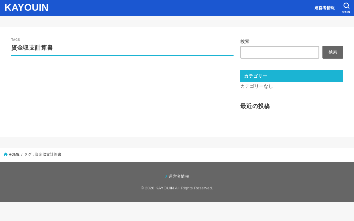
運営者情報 (324, 8)
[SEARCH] (346, 8)
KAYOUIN (27, 7)
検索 (245, 41)
